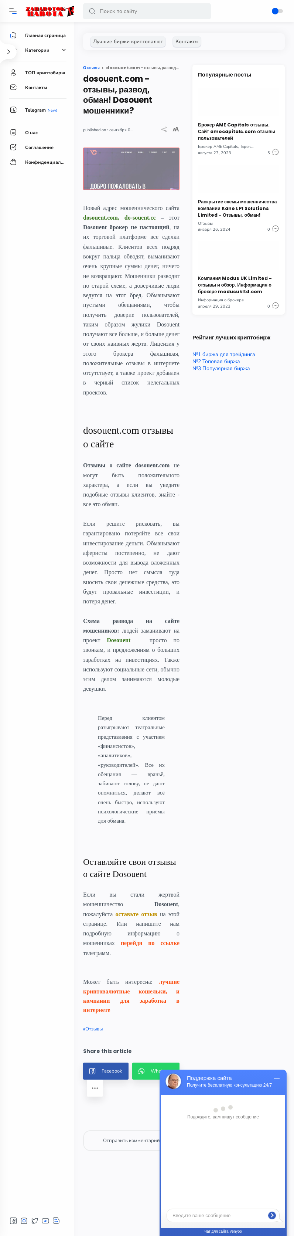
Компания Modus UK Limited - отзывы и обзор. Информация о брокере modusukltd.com (235, 285)
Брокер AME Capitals (218, 146)
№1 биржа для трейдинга (223, 354)
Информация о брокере (221, 300)
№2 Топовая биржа (216, 361)
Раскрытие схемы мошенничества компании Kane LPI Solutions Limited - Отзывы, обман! (237, 208)
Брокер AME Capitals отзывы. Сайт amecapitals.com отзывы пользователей (236, 131)
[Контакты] (187, 41)
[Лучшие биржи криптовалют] (127, 41)
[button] (92, 11)
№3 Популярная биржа (221, 368)
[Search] (147, 11)
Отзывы (94, 1029)
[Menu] (13, 11)
